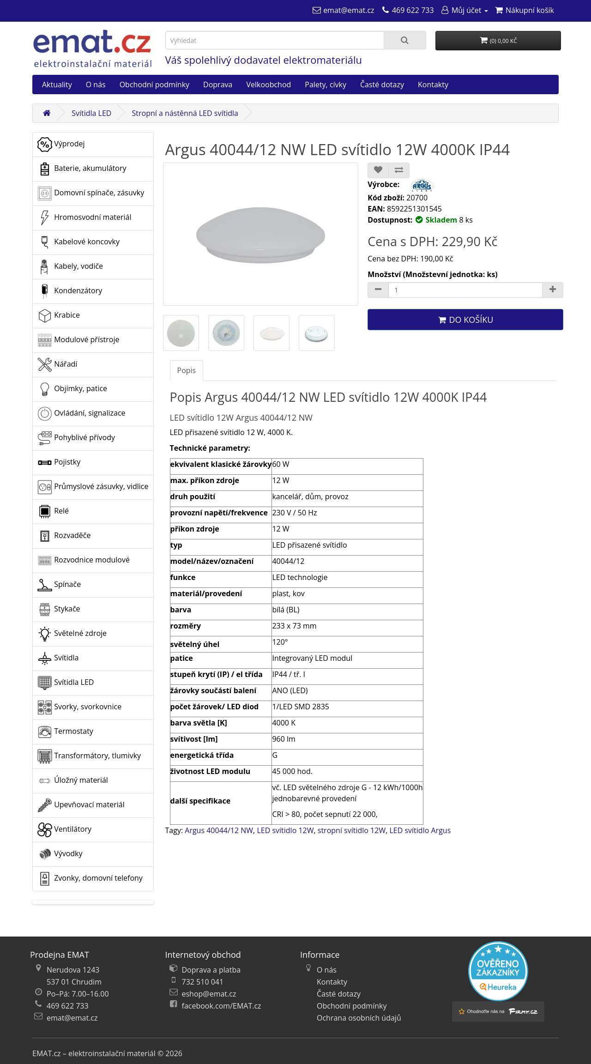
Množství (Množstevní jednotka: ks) (433, 274)
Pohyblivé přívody (76, 438)
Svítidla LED (91, 113)
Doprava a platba (211, 970)
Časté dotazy (382, 84)
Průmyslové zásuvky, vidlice (92, 487)
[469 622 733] (407, 10)
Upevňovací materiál (81, 805)
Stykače (58, 609)
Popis (186, 370)
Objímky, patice (72, 389)
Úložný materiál (72, 781)
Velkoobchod (268, 84)
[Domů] (46, 113)
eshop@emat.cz (209, 994)
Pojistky (58, 462)
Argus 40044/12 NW (219, 830)
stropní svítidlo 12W (352, 830)
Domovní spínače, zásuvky (90, 193)
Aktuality (57, 84)
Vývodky (60, 854)
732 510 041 (203, 982)
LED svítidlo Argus (420, 830)
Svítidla (57, 658)
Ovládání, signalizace (81, 413)
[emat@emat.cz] (343, 10)
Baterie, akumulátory (81, 169)
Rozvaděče (63, 536)
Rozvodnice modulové (83, 560)
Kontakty (433, 84)
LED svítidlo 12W (285, 830)
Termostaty (65, 732)
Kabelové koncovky (78, 242)
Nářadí (57, 364)
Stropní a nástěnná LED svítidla (185, 113)
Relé (53, 511)
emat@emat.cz (72, 1018)
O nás (96, 84)
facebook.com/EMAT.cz (221, 1006)
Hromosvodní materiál (84, 218)
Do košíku (465, 319)
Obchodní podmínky (154, 84)
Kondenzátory (69, 291)
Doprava (217, 84)
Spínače (59, 585)
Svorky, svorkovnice (79, 707)
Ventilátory (64, 829)
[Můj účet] (464, 10)
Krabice (58, 315)
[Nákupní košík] (524, 10)
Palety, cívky (325, 84)
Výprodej (60, 144)
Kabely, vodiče (70, 267)
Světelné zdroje (72, 634)
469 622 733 (68, 1006)
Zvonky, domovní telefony (90, 878)
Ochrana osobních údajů (359, 1018)
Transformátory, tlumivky (89, 756)
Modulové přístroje (78, 340)
